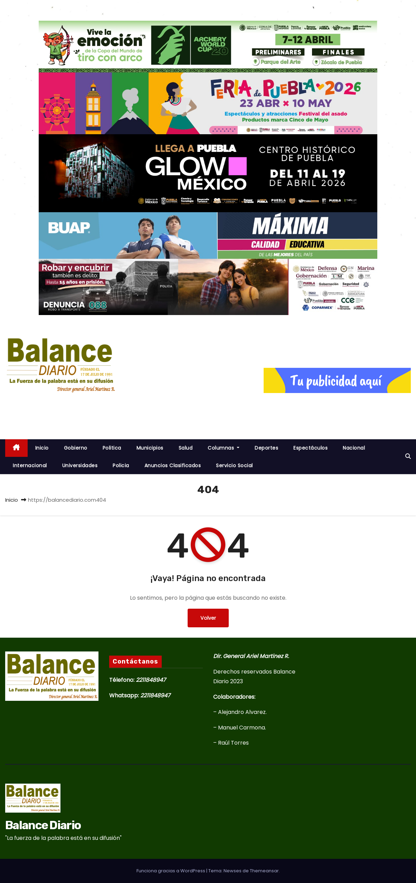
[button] (408, 456)
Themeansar (264, 870)
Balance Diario (60, 404)
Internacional (30, 465)
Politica (112, 447)
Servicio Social (234, 465)
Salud (186, 447)
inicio (42, 447)
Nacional (354, 447)
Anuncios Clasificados (172, 465)
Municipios (149, 447)
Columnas (223, 447)
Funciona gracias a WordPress (171, 870)
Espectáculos (310, 447)
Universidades (80, 465)
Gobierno (75, 447)
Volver (208, 618)
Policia (121, 465)
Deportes (266, 447)
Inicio (11, 499)
